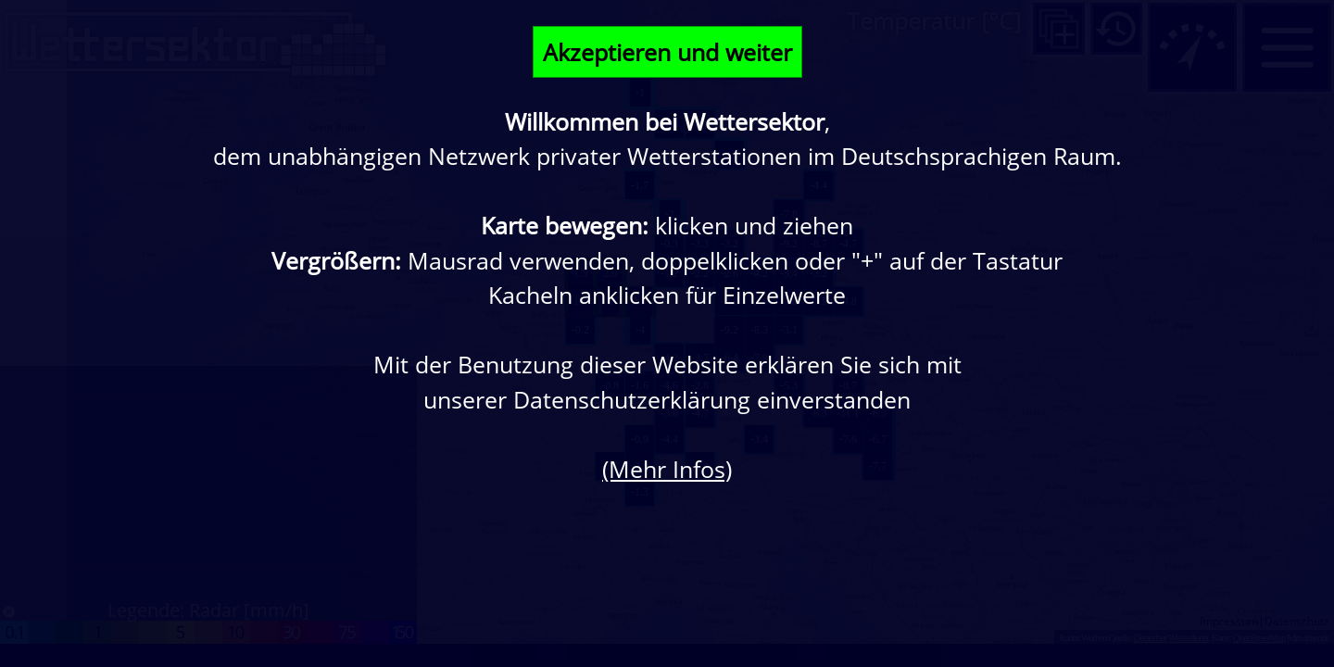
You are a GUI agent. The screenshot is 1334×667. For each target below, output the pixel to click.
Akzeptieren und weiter (667, 52)
